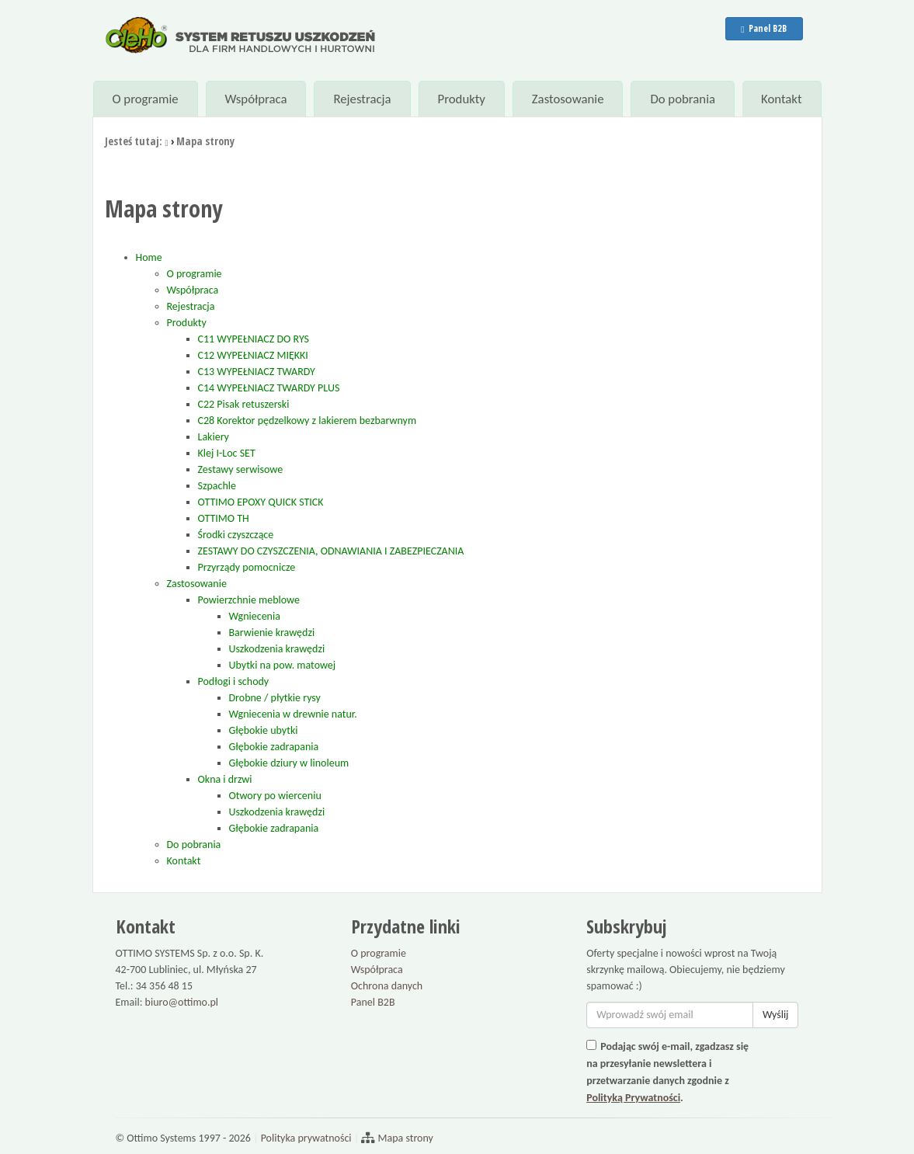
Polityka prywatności (306, 1138)
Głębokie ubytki (263, 730)
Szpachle (217, 485)
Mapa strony (404, 1138)
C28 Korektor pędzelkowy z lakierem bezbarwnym (307, 420)
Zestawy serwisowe (240, 469)
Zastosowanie (568, 99)
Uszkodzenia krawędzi (277, 648)
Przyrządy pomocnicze (247, 567)
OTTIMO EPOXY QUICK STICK (261, 502)
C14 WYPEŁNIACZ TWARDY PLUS (269, 388)
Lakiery (213, 436)
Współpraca (255, 99)
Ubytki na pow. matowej (282, 665)
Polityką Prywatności (633, 1097)
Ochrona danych (386, 985)
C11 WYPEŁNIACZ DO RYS (254, 339)
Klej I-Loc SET (226, 453)
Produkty (461, 99)
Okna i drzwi (225, 779)
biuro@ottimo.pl (182, 1002)
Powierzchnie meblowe (249, 600)
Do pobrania (682, 99)
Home (149, 257)
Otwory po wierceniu (275, 795)
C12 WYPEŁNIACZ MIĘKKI (253, 355)
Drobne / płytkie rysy (275, 697)
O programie (145, 99)
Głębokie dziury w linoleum (289, 763)
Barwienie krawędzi (272, 632)
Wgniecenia (254, 616)
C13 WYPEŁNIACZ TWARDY (256, 371)
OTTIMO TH (223, 518)
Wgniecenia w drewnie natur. (293, 714)
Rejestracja (362, 99)
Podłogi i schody (233, 681)
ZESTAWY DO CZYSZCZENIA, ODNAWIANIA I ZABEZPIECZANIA (331, 551)
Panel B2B (763, 28)
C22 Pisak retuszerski (244, 404)
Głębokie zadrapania (274, 746)
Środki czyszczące (236, 534)
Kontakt (781, 99)
